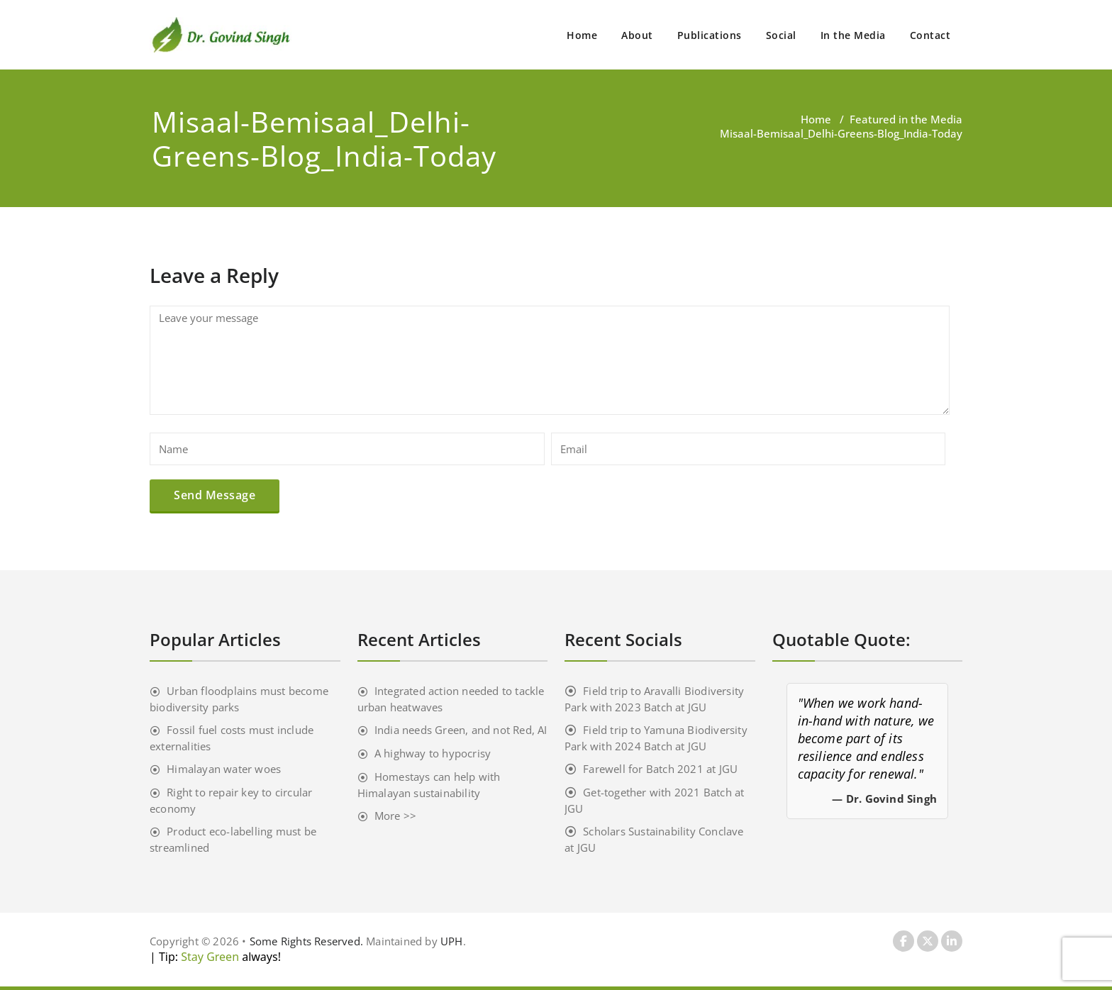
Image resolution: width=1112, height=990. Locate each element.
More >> (395, 815)
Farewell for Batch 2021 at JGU (660, 769)
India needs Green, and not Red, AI (460, 730)
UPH (451, 941)
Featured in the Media (906, 119)
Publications (709, 35)
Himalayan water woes (224, 769)
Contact (930, 35)
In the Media (853, 35)
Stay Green (208, 956)
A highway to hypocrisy (432, 753)
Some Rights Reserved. (308, 941)
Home (582, 35)
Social (781, 35)
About (637, 35)
